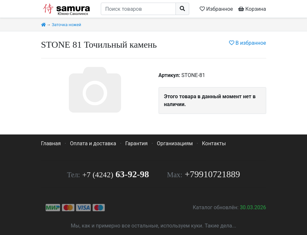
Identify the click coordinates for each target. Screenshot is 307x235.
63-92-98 (115, 174)
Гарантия (136, 143)
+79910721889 (212, 174)
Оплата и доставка (93, 143)
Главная (51, 143)
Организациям (175, 143)
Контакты (214, 143)
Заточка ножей (66, 24)
